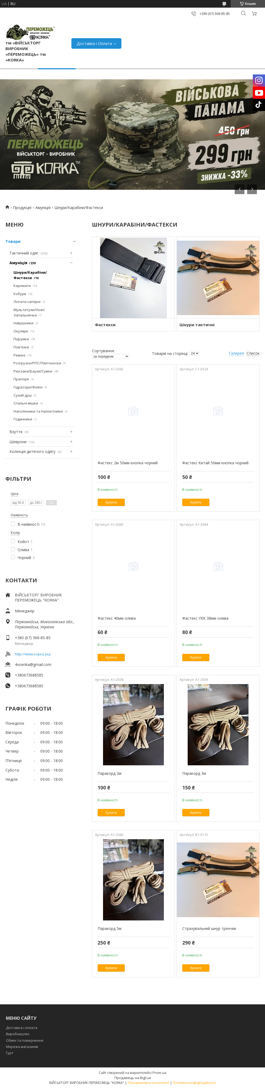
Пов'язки (21, 347)
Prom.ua (159, 1072)
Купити (111, 502)
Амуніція (43, 207)
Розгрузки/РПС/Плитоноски (37, 363)
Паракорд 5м (109, 928)
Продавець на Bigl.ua (132, 1077)
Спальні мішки (26, 403)
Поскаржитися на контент (148, 1082)
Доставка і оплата (21, 1027)
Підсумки (21, 338)
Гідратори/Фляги (28, 387)
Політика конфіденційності (194, 1082)
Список (253, 353)
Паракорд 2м (109, 773)
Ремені (19, 355)
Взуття (15, 431)
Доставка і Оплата (94, 43)
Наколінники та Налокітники (38, 411)
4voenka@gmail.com (33, 664)
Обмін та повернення (24, 1040)
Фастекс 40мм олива (117, 618)
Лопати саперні (27, 301)
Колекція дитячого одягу (32, 451)
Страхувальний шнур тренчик (209, 928)
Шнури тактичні (197, 324)
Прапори (21, 379)
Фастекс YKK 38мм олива (205, 618)
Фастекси (105, 324)
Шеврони (18, 441)
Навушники (24, 323)
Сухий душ (23, 395)
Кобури (20, 293)
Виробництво (17, 1033)
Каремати (22, 285)
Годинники (23, 419)
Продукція (22, 207)
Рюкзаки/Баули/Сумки (33, 371)
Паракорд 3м (194, 773)
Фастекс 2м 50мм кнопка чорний (128, 462)
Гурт (10, 1052)
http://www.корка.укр (33, 654)
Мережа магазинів (22, 1046)
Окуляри (21, 331)
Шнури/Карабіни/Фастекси (30, 275)
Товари (13, 241)
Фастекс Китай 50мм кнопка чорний (215, 462)
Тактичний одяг (23, 253)
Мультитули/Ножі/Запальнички (29, 312)
